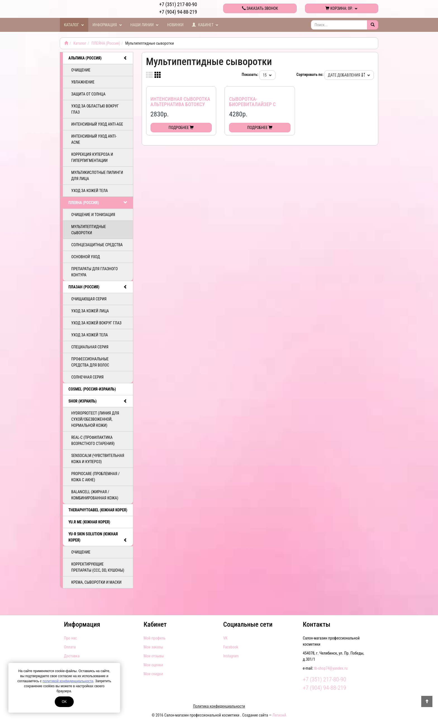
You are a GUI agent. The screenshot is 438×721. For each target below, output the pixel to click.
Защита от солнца (88, 94)
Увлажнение (82, 82)
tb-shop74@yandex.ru (330, 668)
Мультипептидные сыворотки (88, 229)
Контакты (316, 624)
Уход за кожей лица (90, 311)
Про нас (70, 638)
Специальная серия (89, 347)
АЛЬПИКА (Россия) (97, 58)
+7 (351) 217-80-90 (178, 4)
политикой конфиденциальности (67, 681)
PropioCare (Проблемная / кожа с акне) (95, 476)
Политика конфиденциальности (219, 706)
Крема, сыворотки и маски (96, 582)
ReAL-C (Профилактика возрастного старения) (93, 440)
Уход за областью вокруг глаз (95, 109)
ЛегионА (279, 715)
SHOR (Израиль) (97, 401)
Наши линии (144, 25)
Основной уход (85, 257)
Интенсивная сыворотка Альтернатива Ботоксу (180, 101)
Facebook (230, 647)
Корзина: (341, 8)
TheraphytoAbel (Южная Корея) (97, 510)
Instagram (231, 656)
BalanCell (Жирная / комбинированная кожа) (94, 495)
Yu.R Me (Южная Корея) (89, 522)
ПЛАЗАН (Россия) (97, 287)
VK (225, 638)
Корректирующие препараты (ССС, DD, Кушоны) (97, 567)
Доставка (72, 656)
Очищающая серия (88, 299)
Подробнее (181, 127)
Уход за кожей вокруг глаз (96, 323)
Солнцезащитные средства (97, 245)
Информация (107, 25)
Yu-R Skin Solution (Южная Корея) (97, 537)
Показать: (250, 74)
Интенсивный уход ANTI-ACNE (93, 139)
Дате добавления (349, 75)
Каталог (74, 25)
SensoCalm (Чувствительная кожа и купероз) (97, 458)
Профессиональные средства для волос (90, 362)
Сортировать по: (309, 74)
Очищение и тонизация (93, 214)
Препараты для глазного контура (94, 272)
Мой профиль (155, 638)
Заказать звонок (260, 8)
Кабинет (205, 25)
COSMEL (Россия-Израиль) (92, 389)
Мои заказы (153, 647)
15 (267, 75)
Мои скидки (153, 674)
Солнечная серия (87, 377)
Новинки (175, 25)
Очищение (81, 70)
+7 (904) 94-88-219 (178, 12)
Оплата (70, 647)
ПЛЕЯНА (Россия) (105, 43)
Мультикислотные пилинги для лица (97, 175)
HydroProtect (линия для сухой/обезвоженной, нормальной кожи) (95, 419)
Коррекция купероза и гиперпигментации (92, 157)
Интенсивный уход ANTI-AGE (97, 124)
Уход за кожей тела (89, 190)
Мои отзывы (154, 656)
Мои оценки (153, 665)
